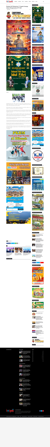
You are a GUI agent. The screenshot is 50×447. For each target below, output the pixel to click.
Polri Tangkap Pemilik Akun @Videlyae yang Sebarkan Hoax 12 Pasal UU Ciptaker (39, 326)
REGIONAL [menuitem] (19, 1)
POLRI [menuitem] (36, 1)
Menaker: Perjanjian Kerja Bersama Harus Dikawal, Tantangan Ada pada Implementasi (9, 254)
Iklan (20, 416)
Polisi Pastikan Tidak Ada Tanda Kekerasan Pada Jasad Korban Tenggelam (26, 389)
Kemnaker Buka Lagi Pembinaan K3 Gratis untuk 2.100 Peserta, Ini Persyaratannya (39, 256)
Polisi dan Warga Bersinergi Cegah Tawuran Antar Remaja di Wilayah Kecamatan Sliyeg (26, 380)
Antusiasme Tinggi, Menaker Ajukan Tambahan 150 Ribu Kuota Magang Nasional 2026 (18, 254)
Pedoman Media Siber (24, 416)
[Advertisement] (18, 232)
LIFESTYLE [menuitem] (33, 1)
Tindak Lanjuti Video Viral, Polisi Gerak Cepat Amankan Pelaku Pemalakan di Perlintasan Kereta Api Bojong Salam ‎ (27, 352)
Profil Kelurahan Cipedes (41, 416)
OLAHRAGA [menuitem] (26, 1)
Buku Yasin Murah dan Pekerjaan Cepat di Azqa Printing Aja (39, 235)
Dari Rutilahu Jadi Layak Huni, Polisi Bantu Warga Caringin (26, 360)
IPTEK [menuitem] (23, 1)
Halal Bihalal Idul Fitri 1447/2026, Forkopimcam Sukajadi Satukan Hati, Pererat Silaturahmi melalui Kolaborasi (39, 251)
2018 (38, 360)
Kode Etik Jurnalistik (30, 416)
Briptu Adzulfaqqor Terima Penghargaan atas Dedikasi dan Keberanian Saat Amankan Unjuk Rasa (27, 384)
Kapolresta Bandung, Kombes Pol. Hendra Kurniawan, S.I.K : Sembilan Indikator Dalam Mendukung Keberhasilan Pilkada (40, 332)
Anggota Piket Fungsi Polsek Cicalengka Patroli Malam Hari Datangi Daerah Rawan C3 (26, 374)
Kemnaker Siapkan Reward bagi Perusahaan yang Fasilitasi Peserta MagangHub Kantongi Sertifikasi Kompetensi (39, 245)
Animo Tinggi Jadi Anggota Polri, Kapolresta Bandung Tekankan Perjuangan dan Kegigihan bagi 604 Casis (27, 366)
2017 (38, 361)
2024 (38, 353)
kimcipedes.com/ (10, 416)
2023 (38, 354)
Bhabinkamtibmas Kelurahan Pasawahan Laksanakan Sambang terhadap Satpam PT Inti (26, 395)
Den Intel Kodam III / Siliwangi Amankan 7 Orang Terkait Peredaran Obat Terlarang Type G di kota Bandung (40, 240)
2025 (38, 352)
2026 (38, 351)
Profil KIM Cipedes (35, 416)
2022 (38, 355)
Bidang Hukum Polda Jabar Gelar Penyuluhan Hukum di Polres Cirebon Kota (27, 400)
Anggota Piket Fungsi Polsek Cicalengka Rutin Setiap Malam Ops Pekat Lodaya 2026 (26, 371)
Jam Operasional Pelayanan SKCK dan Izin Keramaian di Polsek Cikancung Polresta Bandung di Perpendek (39, 318)
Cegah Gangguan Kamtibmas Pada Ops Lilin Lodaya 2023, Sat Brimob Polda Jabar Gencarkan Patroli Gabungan (26, 404)
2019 (38, 359)
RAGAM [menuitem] (30, 1)
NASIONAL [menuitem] (15, 1)
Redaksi (18, 416)
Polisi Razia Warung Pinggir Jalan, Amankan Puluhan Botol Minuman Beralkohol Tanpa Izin (26, 357)
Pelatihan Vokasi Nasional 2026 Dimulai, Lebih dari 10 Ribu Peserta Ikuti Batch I (27, 254)
